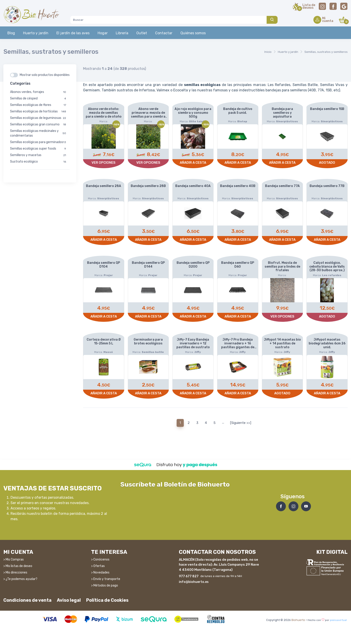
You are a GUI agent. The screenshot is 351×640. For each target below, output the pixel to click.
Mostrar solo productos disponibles (45, 75)
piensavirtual (338, 620)
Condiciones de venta (27, 600)
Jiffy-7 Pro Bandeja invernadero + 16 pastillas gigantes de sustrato (237, 345)
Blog (11, 33)
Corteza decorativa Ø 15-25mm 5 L (104, 341)
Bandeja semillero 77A (282, 186)
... (223, 422)
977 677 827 (189, 576)
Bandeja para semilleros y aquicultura (282, 112)
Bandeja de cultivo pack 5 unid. (237, 111)
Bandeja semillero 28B (148, 186)
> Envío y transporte (105, 579)
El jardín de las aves (73, 33)
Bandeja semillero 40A (193, 186)
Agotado (327, 163)
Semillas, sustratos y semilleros (326, 52)
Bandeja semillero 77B (327, 186)
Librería (122, 33)
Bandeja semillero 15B (327, 109)
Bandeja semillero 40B (237, 186)
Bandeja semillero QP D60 (237, 264)
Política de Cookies (107, 600)
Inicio (268, 52)
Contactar (163, 33)
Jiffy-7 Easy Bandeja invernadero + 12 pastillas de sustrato (193, 343)
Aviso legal (69, 600)
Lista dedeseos (308, 7)
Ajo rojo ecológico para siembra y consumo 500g (193, 112)
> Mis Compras (13, 559)
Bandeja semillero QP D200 (193, 264)
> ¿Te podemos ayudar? (20, 579)
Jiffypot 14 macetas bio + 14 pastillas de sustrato (282, 343)
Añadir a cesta (193, 163)
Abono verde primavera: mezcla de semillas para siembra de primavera (148, 114)
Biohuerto (298, 620)
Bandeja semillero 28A (103, 186)
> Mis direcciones (15, 572)
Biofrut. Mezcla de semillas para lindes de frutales (282, 266)
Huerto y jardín (35, 33)
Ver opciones (104, 163)
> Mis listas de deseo (17, 566)
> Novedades (100, 572)
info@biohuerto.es (194, 582)
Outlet (141, 33)
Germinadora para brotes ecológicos (148, 341)
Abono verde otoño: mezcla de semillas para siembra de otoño (104, 112)
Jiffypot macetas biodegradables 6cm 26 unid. (327, 343)
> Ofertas (98, 566)
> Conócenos (100, 559)
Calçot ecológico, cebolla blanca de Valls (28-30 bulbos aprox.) (327, 266)
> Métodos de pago (104, 585)
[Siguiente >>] (240, 423)
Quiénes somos (193, 33)
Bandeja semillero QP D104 (103, 264)
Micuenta (327, 20)
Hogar (103, 33)
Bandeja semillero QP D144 (148, 264)
